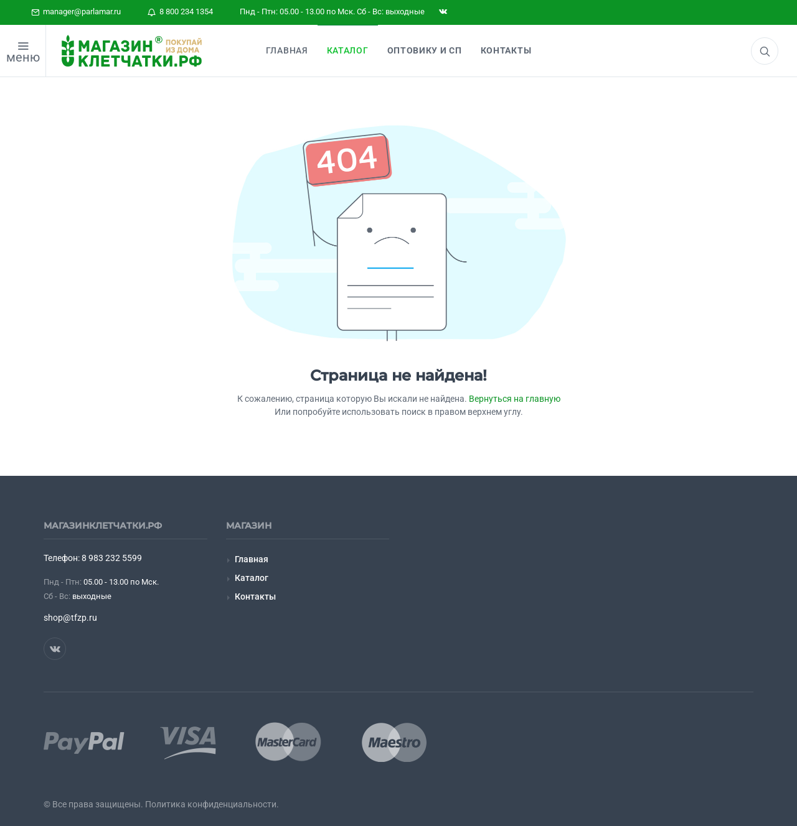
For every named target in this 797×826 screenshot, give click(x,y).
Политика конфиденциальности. (212, 804)
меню (23, 57)
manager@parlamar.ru (76, 11)
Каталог (251, 578)
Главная (251, 559)
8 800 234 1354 (180, 11)
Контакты (255, 596)
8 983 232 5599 (112, 558)
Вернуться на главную (514, 399)
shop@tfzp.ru (70, 618)
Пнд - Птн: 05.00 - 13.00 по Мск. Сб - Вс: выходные (332, 11)
